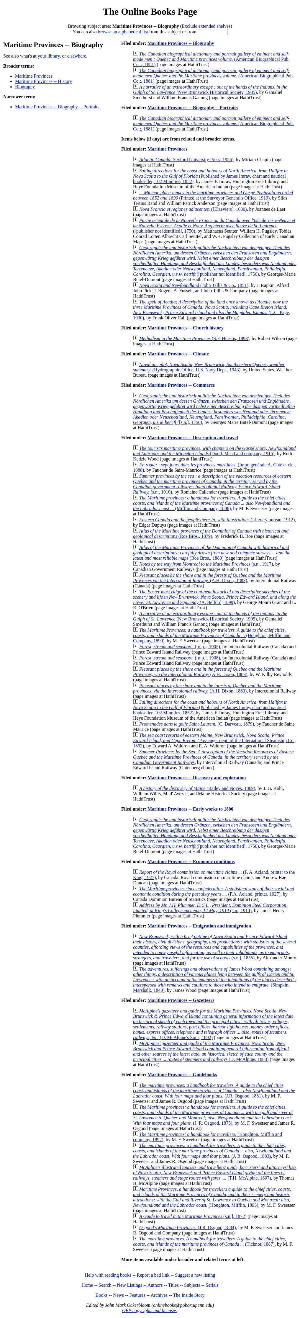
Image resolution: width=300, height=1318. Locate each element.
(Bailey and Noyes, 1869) (197, 788)
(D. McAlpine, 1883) (211, 1051)
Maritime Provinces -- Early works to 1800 (190, 808)
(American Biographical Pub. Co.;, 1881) (213, 76)
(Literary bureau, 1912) (217, 519)
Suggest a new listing (195, 1275)
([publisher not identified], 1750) (214, 225)
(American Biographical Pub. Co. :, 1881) (211, 59)
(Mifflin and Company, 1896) (212, 503)
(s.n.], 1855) (214, 947)
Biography (25, 86)
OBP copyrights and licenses (149, 1310)
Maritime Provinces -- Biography (180, 43)
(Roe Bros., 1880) (211, 553)
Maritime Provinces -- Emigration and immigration (199, 925)
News (118, 1295)
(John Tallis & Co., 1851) (193, 285)
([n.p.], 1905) (179, 646)
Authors (155, 1285)
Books (102, 1295)
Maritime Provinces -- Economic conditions (191, 861)
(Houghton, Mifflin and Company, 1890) (212, 635)
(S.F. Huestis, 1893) (194, 338)
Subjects (192, 1285)
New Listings (129, 1285)
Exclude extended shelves (206, 26)
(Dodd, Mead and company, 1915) (214, 451)
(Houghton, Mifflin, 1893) (212, 1197)
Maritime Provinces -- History (43, 81)
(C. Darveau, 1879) (196, 723)
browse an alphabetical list (123, 31)
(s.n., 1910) (212, 483)
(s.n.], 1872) (193, 1216)
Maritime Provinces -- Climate (178, 353)
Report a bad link (153, 1275)
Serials (212, 1285)
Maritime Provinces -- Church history (185, 327)
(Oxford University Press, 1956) (186, 159)
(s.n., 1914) (210, 908)
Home (87, 1285)
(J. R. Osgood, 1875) (213, 1115)
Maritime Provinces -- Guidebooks (182, 1074)
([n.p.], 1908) (179, 657)
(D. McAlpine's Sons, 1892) (214, 1024)
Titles (173, 1285)
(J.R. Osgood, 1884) (187, 1227)
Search (105, 1285)
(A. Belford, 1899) (214, 597)
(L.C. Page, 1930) (211, 309)
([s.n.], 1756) (214, 409)
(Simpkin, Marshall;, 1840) (214, 979)
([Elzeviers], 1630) (193, 209)
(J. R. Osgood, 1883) (212, 1151)
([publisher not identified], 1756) (214, 261)
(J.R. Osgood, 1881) (214, 1090)
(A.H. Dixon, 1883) (207, 578)
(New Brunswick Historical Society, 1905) (210, 89)
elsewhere (76, 55)
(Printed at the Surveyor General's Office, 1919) (213, 195)
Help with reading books (108, 1275)
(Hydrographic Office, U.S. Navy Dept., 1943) (209, 367)
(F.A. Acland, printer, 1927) (213, 891)
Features (137, 1295)
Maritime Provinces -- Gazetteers (180, 1000)
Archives (159, 1295)
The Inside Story (189, 1295)
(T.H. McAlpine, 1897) (214, 1172)
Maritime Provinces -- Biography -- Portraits (57, 106)
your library (49, 55)
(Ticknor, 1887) (209, 1241)
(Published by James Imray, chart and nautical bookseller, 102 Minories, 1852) (210, 176)
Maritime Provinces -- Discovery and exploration (196, 777)
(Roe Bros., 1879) (210, 533)
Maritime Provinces (34, 76)
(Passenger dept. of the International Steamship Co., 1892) (214, 740)
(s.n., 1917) (206, 563)
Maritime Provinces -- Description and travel (192, 437)
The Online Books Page (150, 11)
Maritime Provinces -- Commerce (181, 385)
